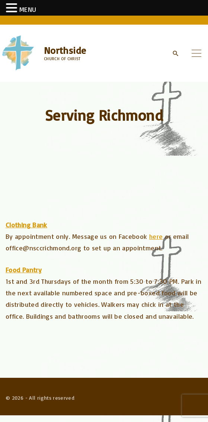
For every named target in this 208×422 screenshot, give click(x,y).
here (156, 236)
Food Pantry (24, 270)
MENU (27, 9)
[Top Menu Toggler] (196, 53)
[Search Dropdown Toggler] (175, 53)
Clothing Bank (26, 225)
